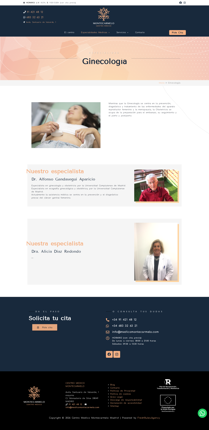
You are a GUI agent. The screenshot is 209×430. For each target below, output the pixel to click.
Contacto (140, 32)
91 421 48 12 (33, 12)
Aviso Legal (116, 397)
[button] (108, 32)
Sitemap (114, 406)
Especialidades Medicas (95, 32)
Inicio (161, 83)
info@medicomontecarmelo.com (82, 407)
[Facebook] (180, 2)
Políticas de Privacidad (122, 391)
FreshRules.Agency (149, 418)
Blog (112, 385)
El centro (69, 32)
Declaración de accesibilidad (126, 403)
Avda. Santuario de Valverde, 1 (39, 22)
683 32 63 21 (33, 17)
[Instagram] (184, 2)
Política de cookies (120, 394)
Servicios (122, 32)
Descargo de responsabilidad (126, 400)
